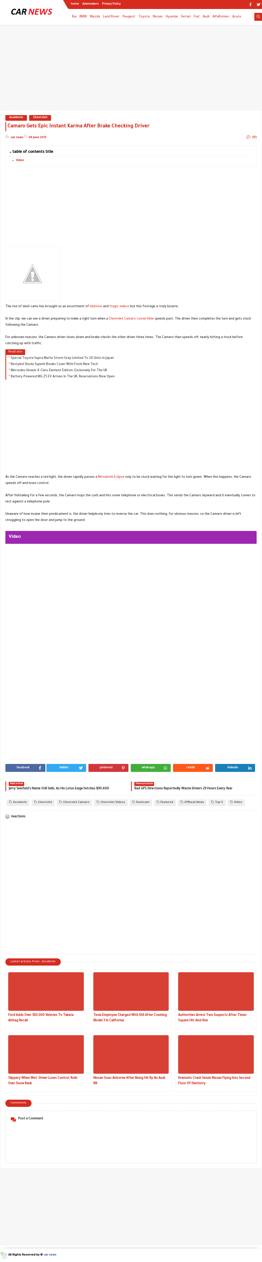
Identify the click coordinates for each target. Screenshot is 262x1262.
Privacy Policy (111, 4)
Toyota (144, 17)
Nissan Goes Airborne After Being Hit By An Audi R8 (129, 1081)
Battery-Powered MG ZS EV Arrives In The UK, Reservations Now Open (63, 377)
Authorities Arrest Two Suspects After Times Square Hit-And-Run (212, 1018)
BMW (83, 17)
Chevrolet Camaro (74, 802)
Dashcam (140, 802)
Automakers (90, 4)
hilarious (96, 307)
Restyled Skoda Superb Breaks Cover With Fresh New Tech (54, 364)
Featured (165, 802)
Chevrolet (40, 117)
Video (20, 160)
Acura (236, 17)
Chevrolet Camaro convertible (131, 319)
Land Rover (111, 17)
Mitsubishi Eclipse (111, 477)
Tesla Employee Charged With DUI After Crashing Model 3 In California (130, 1018)
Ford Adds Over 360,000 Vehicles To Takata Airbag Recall (41, 1018)
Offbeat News (192, 802)
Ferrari (186, 17)
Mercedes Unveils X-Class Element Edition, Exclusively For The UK (59, 370)
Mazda (95, 17)
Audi (206, 17)
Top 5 (217, 802)
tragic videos (119, 307)
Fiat (197, 17)
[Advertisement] (131, 70)
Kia (74, 17)
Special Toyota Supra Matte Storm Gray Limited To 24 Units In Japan (62, 358)
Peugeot (129, 17)
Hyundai (172, 17)
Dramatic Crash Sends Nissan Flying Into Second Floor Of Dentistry (214, 1081)
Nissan (158, 17)
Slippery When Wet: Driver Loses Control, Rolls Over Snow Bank (42, 1081)
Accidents (16, 117)
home (75, 4)
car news (50, 1255)
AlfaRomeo (221, 17)
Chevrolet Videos (111, 802)
